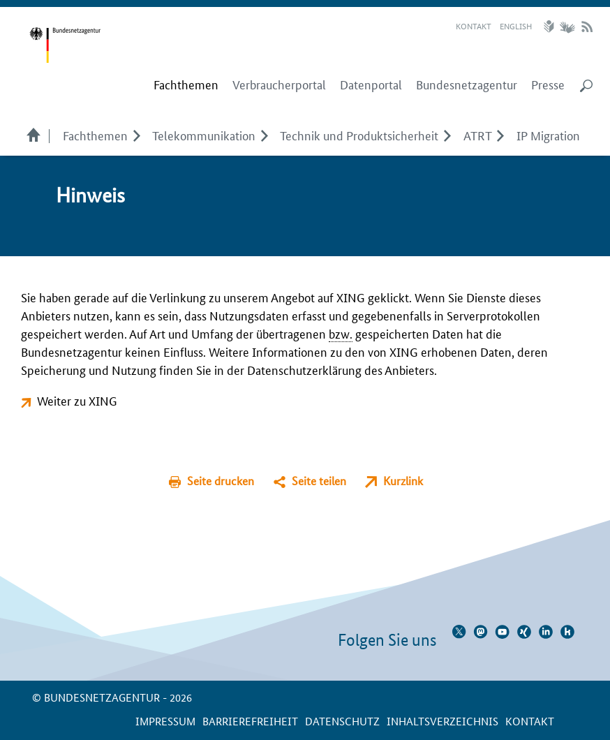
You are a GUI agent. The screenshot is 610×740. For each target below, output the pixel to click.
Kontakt (473, 25)
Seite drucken (220, 481)
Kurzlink (403, 481)
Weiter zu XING (77, 400)
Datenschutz (342, 720)
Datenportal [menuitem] (371, 84)
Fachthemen (95, 134)
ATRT (477, 134)
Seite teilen (319, 481)
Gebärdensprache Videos (567, 27)
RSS (587, 27)
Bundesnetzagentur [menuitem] (466, 84)
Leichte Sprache (551, 27)
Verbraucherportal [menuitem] (279, 84)
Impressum (165, 720)
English (516, 25)
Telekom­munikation (203, 134)
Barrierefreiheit (250, 720)
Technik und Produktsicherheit (359, 134)
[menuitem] (186, 84)
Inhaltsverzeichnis (442, 720)
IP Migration (548, 134)
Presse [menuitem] (548, 84)
